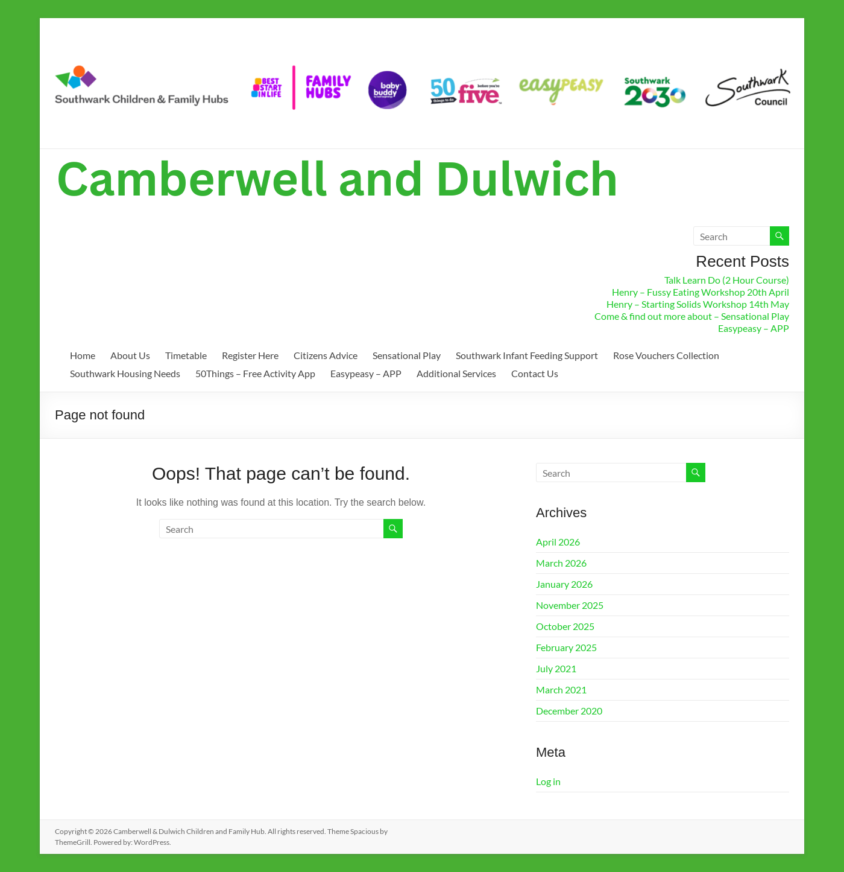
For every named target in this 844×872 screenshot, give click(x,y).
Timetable (186, 355)
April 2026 (558, 541)
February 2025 (566, 647)
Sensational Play (407, 355)
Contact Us (534, 373)
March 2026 (561, 562)
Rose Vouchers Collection (666, 355)
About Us (130, 355)
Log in (548, 781)
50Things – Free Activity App (255, 373)
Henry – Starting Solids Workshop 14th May (697, 304)
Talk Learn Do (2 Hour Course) (726, 279)
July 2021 (556, 668)
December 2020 (569, 710)
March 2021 (561, 689)
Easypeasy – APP (753, 328)
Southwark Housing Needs (125, 373)
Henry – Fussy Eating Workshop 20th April (700, 292)
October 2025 (565, 626)
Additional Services (456, 373)
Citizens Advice (325, 355)
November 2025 (569, 605)
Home (82, 355)
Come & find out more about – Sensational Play (691, 316)
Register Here (250, 355)
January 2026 (564, 584)
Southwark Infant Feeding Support (527, 355)
